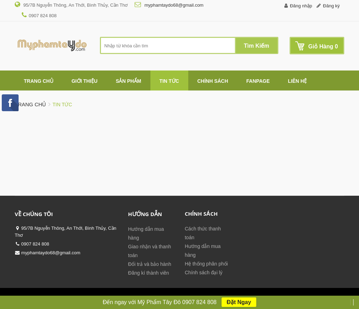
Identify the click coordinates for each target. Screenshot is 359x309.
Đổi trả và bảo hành (149, 264)
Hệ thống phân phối (206, 264)
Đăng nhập (301, 5)
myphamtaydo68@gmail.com (173, 5)
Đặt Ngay (239, 302)
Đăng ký (331, 5)
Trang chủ (30, 104)
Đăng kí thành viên (148, 273)
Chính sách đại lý (204, 272)
